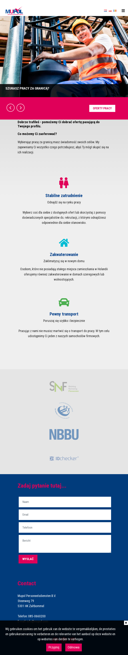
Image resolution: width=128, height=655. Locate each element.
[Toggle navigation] (123, 11)
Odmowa (73, 647)
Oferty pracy (102, 108)
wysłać (28, 559)
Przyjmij (54, 647)
